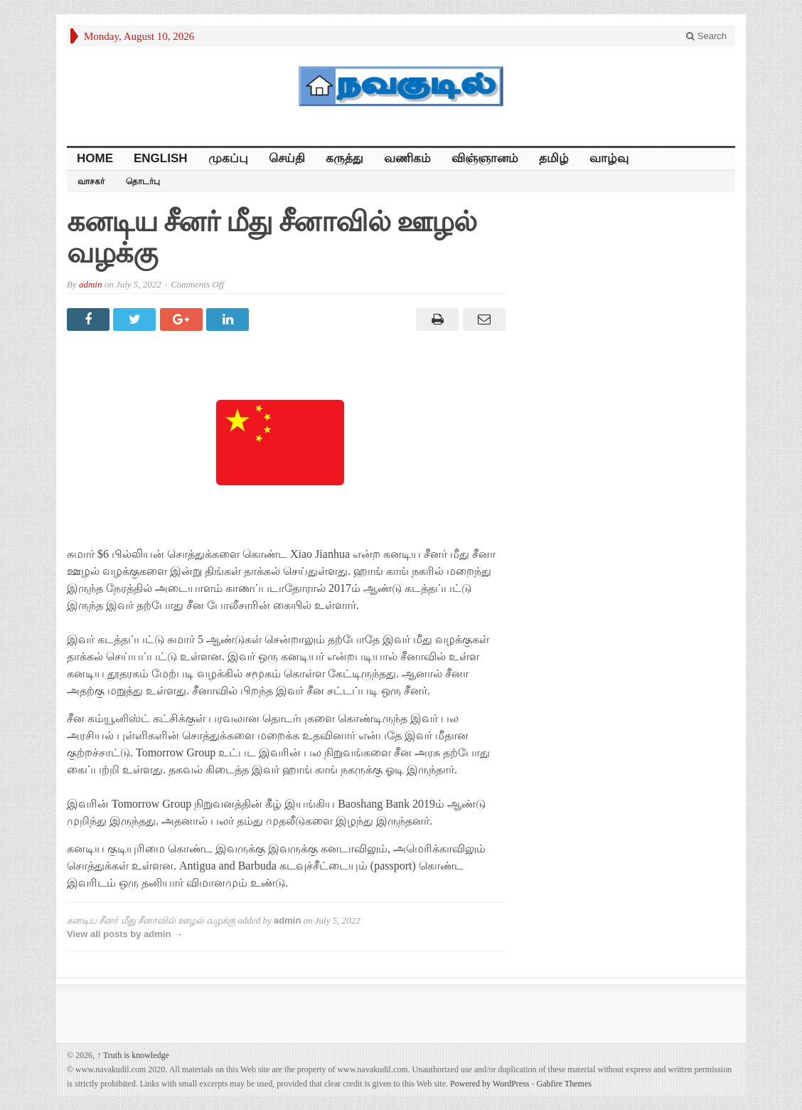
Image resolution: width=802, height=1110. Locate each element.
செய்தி (287, 158)
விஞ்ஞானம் (484, 158)
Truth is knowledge (133, 1055)
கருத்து (344, 158)
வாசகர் (91, 181)
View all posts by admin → (125, 934)
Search (706, 36)
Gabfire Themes (564, 1084)
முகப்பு (228, 158)
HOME (95, 158)
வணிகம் (407, 158)
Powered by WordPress (489, 1084)
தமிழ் (554, 158)
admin (90, 284)
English (161, 158)
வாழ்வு (609, 158)
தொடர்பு (143, 181)
